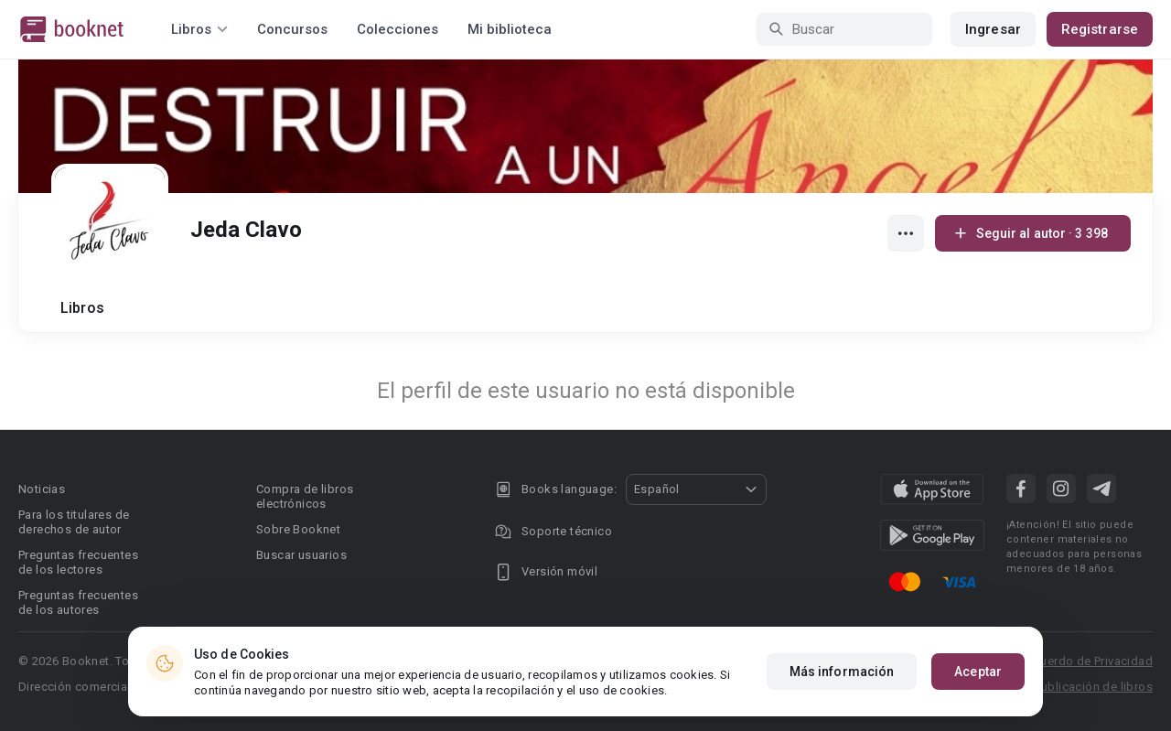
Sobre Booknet (298, 529)
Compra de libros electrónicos (304, 496)
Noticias (41, 489)
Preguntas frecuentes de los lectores (78, 562)
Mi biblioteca (509, 29)
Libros (82, 308)
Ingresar (993, 29)
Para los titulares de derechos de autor (73, 522)
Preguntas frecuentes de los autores (78, 602)
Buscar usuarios (301, 555)
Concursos (292, 29)
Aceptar (978, 671)
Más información (842, 671)
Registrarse (1099, 29)
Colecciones (397, 29)
